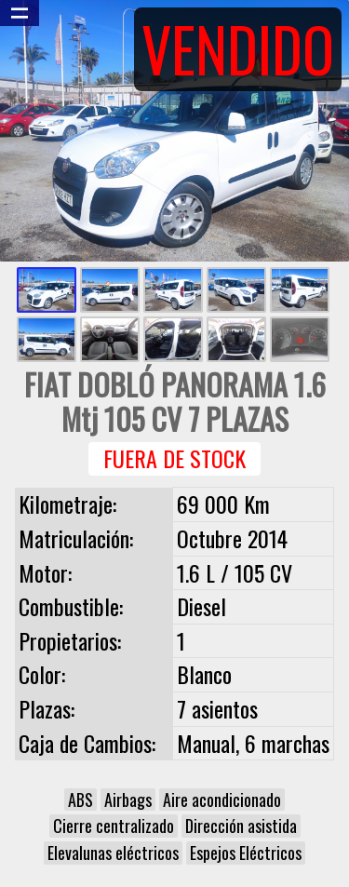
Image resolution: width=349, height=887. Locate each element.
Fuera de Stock (174, 458)
